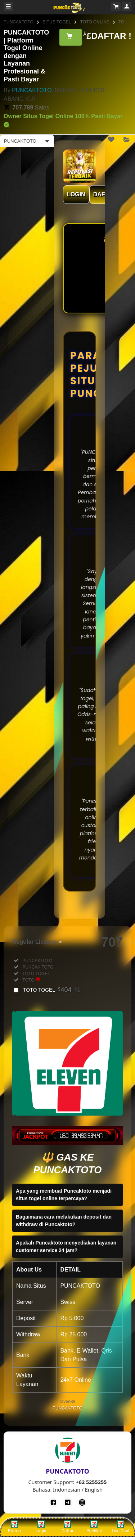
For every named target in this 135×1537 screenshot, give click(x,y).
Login (41, 1526)
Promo (14, 1526)
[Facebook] (53, 1502)
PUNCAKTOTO (18, 21)
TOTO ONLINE (94, 21)
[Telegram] (68, 1502)
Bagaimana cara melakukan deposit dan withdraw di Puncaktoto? (64, 1220)
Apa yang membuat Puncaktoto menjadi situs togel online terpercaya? (64, 1194)
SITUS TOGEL (56, 21)
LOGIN (76, 194)
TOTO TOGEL (52, 990)
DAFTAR (105, 194)
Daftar (67, 1526)
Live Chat (120, 1526)
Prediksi (94, 1526)
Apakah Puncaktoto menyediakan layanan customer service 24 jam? (66, 1246)
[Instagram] (82, 1502)
